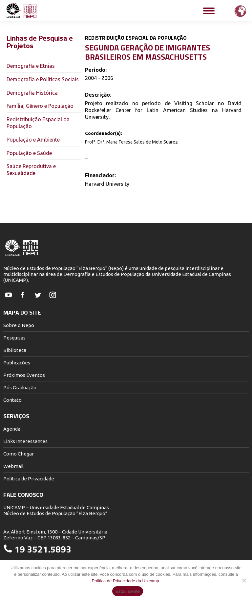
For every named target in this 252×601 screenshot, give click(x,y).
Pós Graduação (19, 387)
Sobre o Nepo (18, 325)
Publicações (16, 362)
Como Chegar (18, 453)
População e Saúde (29, 153)
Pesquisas (14, 337)
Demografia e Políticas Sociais (43, 79)
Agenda (11, 429)
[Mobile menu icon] (209, 11)
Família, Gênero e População (40, 106)
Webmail (13, 466)
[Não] (244, 580)
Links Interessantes (25, 441)
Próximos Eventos (24, 375)
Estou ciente (128, 591)
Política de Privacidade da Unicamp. (126, 580)
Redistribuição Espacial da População (38, 122)
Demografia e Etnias (31, 66)
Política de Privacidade (28, 478)
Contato (12, 400)
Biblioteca (14, 350)
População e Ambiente (33, 140)
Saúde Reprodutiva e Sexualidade (31, 169)
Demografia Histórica (32, 93)
